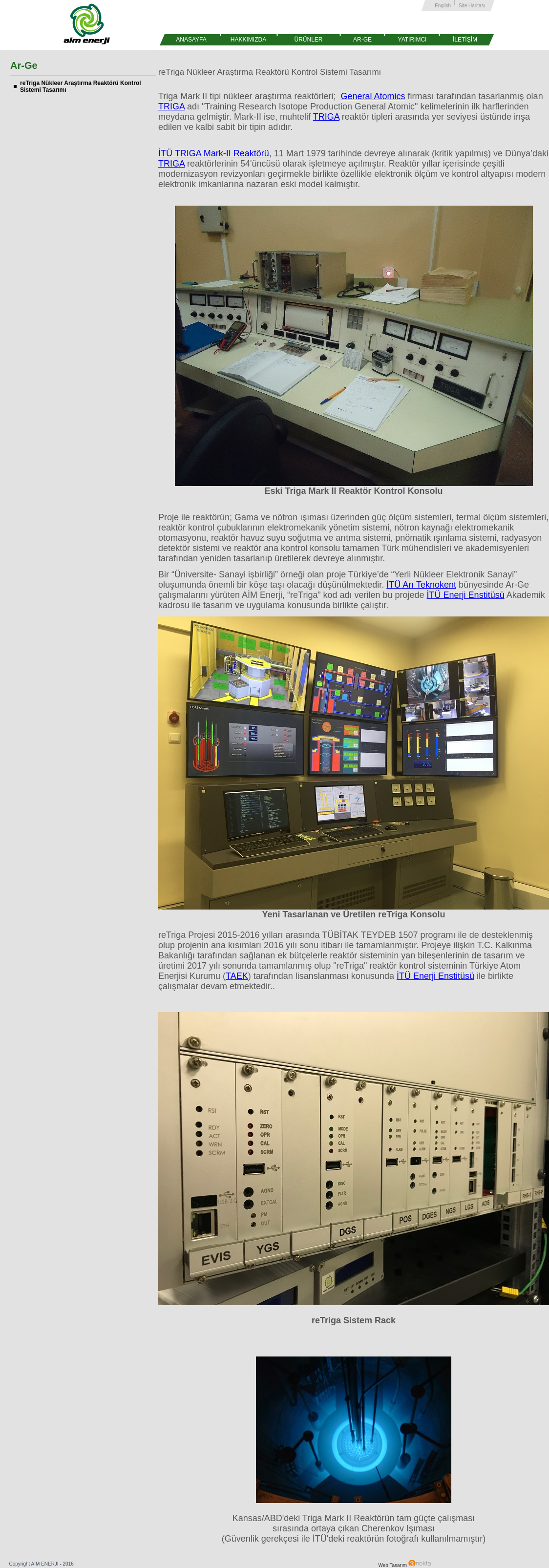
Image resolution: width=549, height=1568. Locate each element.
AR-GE (362, 39)
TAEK (237, 976)
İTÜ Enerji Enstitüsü (466, 595)
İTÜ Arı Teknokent (421, 585)
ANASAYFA (191, 39)
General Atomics (372, 96)
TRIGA (171, 106)
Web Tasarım (405, 1565)
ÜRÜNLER (308, 39)
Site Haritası (472, 5)
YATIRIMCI (412, 39)
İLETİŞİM (465, 39)
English (443, 5)
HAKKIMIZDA (248, 39)
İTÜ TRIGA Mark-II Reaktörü (213, 153)
